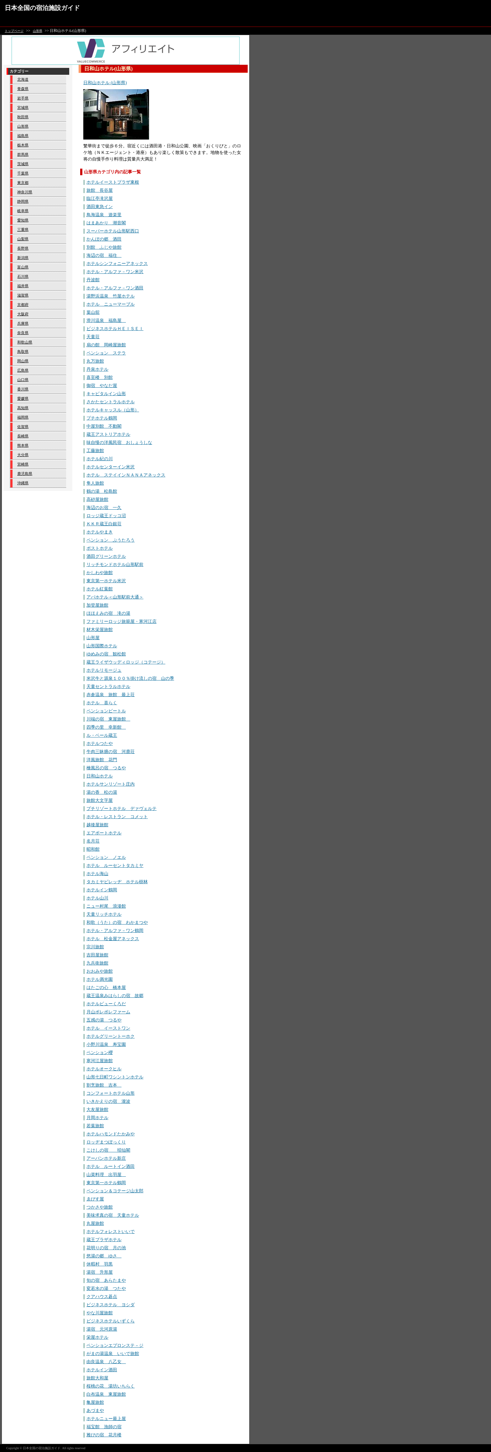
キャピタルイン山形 (106, 393)
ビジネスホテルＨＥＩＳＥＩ (114, 328)
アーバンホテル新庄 (106, 1158)
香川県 (22, 389)
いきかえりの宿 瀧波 (108, 1101)
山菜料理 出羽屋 (106, 1174)
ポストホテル (99, 548)
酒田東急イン (99, 206)
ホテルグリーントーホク (110, 1036)
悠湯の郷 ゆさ (103, 1256)
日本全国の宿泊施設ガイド (42, 7)
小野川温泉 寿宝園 (106, 1044)
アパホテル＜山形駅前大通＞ (114, 597)
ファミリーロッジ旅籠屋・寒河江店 (121, 621)
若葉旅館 (95, 1125)
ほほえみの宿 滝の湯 (108, 613)
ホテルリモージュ (103, 670)
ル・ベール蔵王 (101, 735)
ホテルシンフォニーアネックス (117, 263)
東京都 (22, 183)
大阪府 (22, 314)
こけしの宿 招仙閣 (108, 1150)
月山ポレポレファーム (108, 1012)
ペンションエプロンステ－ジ (114, 1345)
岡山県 (22, 361)
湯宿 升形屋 (99, 1272)
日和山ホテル (99, 776)
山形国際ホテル (101, 646)
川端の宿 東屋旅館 (108, 719)
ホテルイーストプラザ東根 (112, 182)
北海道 (22, 79)
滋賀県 (22, 295)
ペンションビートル (106, 711)
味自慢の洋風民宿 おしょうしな (119, 442)
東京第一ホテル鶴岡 (106, 1182)
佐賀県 (22, 427)
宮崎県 (22, 464)
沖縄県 (22, 483)
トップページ (14, 31)
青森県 (22, 89)
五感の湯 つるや (103, 1020)
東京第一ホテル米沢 (106, 580)
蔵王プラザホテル (103, 1239)
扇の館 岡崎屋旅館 (106, 345)
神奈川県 (24, 192)
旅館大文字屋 (99, 800)
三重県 (22, 229)
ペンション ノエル (106, 857)
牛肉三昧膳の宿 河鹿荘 (110, 751)
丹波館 (93, 280)
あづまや (95, 1410)
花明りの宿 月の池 (106, 1248)
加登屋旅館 (97, 605)
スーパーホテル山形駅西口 (112, 231)
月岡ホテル (97, 1117)
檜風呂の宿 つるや (106, 768)
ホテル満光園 (99, 979)
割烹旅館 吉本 (103, 1085)
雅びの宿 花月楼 (103, 1435)
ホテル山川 (97, 898)
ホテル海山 (97, 873)
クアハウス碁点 (101, 1296)
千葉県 (22, 173)
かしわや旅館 (99, 572)
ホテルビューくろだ (106, 1003)
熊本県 (22, 445)
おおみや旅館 (99, 971)
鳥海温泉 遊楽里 (103, 214)
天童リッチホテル (103, 914)
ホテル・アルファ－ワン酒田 (114, 288)
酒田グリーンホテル (106, 556)
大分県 (22, 455)
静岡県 (22, 201)
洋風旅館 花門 (101, 759)
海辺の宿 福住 (103, 255)
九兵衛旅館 (97, 963)
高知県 (22, 408)
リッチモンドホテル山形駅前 (114, 564)
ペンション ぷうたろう (110, 540)
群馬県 (22, 154)
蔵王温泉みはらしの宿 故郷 (114, 995)
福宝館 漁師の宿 (103, 1426)
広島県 (22, 370)
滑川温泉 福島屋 (106, 320)
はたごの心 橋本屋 (106, 987)
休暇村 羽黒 (99, 1264)
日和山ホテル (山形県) (105, 82)
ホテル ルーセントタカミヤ (114, 865)
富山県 (22, 267)
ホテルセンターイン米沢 (110, 467)
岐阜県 (22, 211)
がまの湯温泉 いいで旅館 (112, 1353)
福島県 (22, 136)
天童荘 (93, 336)
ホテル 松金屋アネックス (112, 938)
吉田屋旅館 (97, 955)
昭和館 (93, 849)
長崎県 (22, 436)
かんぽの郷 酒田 (103, 239)
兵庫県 (22, 323)
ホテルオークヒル (103, 1069)
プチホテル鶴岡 (101, 418)
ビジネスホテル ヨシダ (110, 1304)
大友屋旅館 (97, 1109)
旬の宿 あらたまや (106, 1280)
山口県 (22, 380)
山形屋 (93, 637)
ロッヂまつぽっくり (106, 1142)
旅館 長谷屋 (99, 190)
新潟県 (22, 258)
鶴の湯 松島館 (101, 491)
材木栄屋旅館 (99, 629)
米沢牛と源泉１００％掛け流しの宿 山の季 (130, 678)
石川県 (22, 276)
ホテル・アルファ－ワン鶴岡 (114, 930)
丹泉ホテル (97, 369)
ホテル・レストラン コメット (117, 816)
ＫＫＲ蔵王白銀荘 (103, 524)
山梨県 (22, 239)
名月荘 (93, 841)
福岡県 (22, 417)
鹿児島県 (24, 473)
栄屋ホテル (97, 1337)
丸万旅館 (95, 361)
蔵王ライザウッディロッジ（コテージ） (125, 662)
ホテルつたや (99, 743)
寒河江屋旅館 (99, 1060)
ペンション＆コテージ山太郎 (114, 1191)
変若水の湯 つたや (106, 1288)
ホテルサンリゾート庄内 (110, 784)
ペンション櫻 (99, 1052)
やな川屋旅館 (99, 1313)
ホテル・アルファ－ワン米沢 (114, 271)
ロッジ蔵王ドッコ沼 (106, 515)
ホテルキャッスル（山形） (112, 410)
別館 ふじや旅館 (103, 247)
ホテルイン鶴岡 (101, 890)
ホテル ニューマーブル (110, 304)
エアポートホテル (103, 833)
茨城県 (22, 164)
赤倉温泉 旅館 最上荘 (110, 694)
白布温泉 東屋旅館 (106, 1394)
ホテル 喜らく (101, 703)
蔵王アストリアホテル (108, 434)
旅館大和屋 (97, 1378)
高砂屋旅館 (97, 499)
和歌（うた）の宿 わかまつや (117, 922)
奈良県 (22, 333)
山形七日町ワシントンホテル (114, 1077)
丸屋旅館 (95, 1223)
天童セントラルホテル (108, 686)
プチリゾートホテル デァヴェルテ (121, 808)
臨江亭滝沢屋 (99, 198)
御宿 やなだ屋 (101, 385)
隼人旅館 (95, 483)
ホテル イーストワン (108, 1028)
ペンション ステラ (106, 353)
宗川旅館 (95, 947)
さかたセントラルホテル (110, 402)
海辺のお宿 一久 (103, 507)
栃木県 (22, 145)
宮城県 (22, 107)
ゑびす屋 (95, 1199)
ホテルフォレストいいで (110, 1231)
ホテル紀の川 (99, 458)
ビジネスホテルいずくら (110, 1321)
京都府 (22, 305)
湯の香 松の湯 (101, 792)
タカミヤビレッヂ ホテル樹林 (117, 881)
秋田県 (22, 117)
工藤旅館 (95, 450)
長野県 (22, 248)
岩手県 (22, 98)
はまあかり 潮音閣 (106, 223)
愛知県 (22, 220)
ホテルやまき (99, 532)
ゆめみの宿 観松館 (106, 654)
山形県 (37, 31)
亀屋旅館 (95, 1402)
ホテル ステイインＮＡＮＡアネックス (125, 475)
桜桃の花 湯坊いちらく (110, 1386)
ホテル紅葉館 (99, 589)
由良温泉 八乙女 (106, 1361)
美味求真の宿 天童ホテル (112, 1215)
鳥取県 (22, 351)
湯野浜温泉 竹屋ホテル (110, 296)
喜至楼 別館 (99, 377)
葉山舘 (93, 312)
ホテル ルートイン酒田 (110, 1166)
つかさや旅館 (99, 1207)
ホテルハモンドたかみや (110, 1134)
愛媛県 (22, 398)
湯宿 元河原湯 (101, 1329)
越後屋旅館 (97, 825)
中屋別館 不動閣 (103, 426)
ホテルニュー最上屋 (106, 1418)
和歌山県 (24, 342)
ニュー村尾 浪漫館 (106, 906)
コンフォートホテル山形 (110, 1093)
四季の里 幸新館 (106, 727)
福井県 (22, 286)
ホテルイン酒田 (101, 1370)
